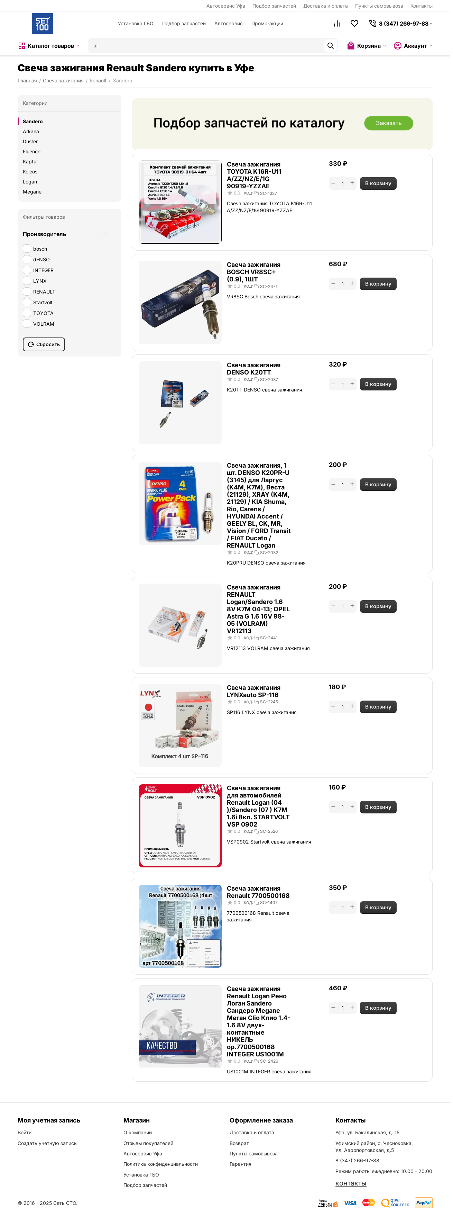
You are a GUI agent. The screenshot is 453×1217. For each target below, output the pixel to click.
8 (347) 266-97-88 (357, 1160)
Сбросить (44, 344)
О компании (137, 1132)
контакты (351, 1183)
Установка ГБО (136, 23)
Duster (30, 141)
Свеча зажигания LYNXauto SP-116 (253, 691)
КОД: (248, 193)
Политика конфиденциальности (160, 1164)
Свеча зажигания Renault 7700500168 (258, 892)
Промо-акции (267, 23)
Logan (30, 181)
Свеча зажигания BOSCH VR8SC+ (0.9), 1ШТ (253, 272)
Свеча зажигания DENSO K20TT (253, 368)
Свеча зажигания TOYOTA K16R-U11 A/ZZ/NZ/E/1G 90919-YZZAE (254, 175)
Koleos (30, 171)
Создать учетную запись (47, 1143)
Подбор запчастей (274, 6)
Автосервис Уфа (225, 6)
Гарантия (240, 1164)
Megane (32, 192)
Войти (24, 1132)
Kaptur (30, 161)
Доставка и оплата (325, 6)
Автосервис (228, 23)
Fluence (31, 151)
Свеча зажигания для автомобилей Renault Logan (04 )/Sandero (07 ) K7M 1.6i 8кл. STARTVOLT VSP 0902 (258, 806)
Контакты (421, 6)
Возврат (239, 1143)
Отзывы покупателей (148, 1143)
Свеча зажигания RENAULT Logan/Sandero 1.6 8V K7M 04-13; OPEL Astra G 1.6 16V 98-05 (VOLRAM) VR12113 (258, 609)
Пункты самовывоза (379, 6)
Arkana (31, 131)
